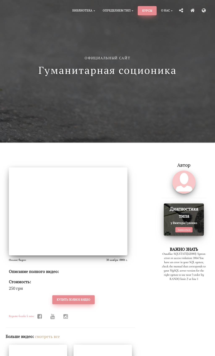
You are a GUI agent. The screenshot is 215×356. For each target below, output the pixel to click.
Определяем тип (118, 10)
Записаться (183, 229)
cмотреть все (47, 336)
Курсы (147, 11)
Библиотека (83, 10)
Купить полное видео (73, 300)
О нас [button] (167, 10)
